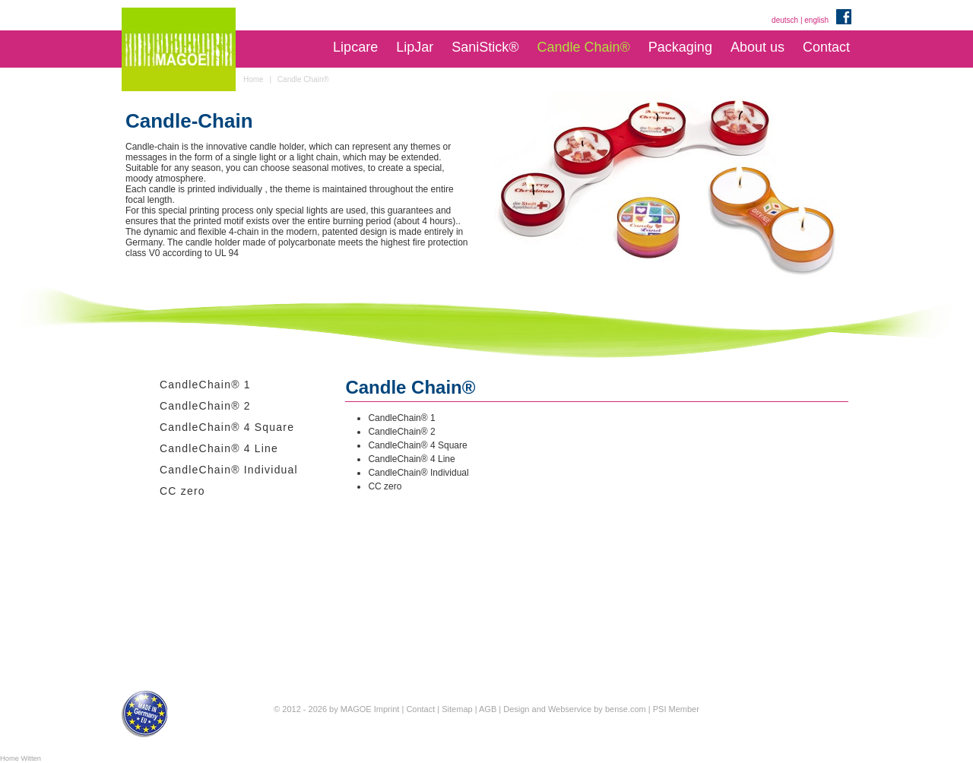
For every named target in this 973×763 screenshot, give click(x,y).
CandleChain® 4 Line (219, 448)
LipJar (414, 47)
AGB (487, 709)
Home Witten (20, 758)
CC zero (182, 491)
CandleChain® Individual (229, 470)
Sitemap (457, 709)
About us (757, 47)
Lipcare (355, 47)
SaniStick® (485, 47)
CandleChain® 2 (205, 406)
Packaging (680, 47)
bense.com (625, 709)
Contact (826, 47)
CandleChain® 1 (205, 384)
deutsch (785, 20)
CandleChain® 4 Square (227, 427)
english (816, 20)
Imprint (387, 709)
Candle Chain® (583, 47)
